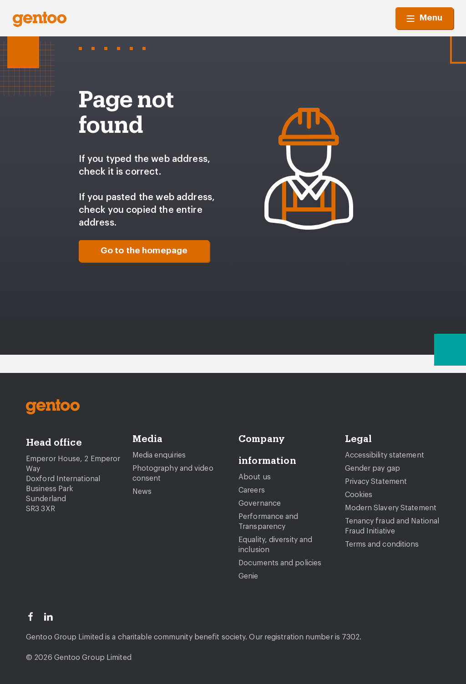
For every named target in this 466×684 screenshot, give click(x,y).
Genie (248, 576)
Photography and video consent (172, 473)
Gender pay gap (372, 468)
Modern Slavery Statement (390, 508)
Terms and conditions (382, 544)
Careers (251, 490)
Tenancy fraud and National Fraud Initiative (392, 526)
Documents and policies (279, 563)
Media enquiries (159, 455)
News (142, 491)
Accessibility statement (384, 455)
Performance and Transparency (268, 521)
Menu (424, 18)
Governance (259, 503)
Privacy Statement (376, 481)
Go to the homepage (144, 250)
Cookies (359, 494)
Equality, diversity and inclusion (275, 544)
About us (254, 477)
